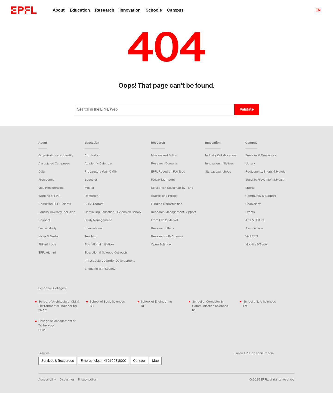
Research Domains (164, 163)
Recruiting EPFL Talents (54, 204)
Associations (254, 228)
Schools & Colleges (52, 288)
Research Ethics (162, 228)
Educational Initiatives (100, 244)
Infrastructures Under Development (110, 261)
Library (250, 163)
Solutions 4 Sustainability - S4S (172, 188)
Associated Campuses (54, 163)
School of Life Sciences (259, 304)
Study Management (98, 220)
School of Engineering (156, 304)
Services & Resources (260, 155)
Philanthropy (47, 244)
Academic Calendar (98, 163)
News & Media (48, 236)
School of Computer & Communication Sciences (215, 306)
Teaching (91, 236)
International (93, 228)
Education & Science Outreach (106, 252)
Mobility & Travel (256, 244)
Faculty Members (163, 180)
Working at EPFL (49, 196)
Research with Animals (167, 236)
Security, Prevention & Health (265, 180)
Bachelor (91, 180)
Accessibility (47, 379)
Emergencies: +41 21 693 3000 (103, 361)
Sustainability (47, 228)
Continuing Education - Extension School (113, 212)
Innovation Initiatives (219, 163)
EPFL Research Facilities (168, 171)
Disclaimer (66, 379)
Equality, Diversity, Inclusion (56, 212)
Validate (247, 109)
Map (155, 361)
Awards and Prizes (164, 196)
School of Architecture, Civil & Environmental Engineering (61, 306)
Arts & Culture (255, 220)
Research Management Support (173, 212)
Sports (250, 188)
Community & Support (260, 196)
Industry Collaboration (220, 155)
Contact (139, 361)
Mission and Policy (164, 155)
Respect (44, 220)
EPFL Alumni (47, 252)
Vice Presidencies (51, 188)
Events (250, 212)
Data (41, 171)
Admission (92, 155)
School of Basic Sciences (107, 304)
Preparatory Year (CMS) (101, 171)
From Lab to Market (164, 220)
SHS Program (94, 204)
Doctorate (92, 196)
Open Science (161, 244)
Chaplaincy (253, 204)
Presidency (46, 180)
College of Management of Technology (61, 325)
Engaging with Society (100, 269)
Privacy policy (87, 379)
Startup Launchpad (218, 171)
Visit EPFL (252, 236)
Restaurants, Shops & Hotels (265, 171)
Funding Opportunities (166, 204)
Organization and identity (55, 155)
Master (89, 188)
